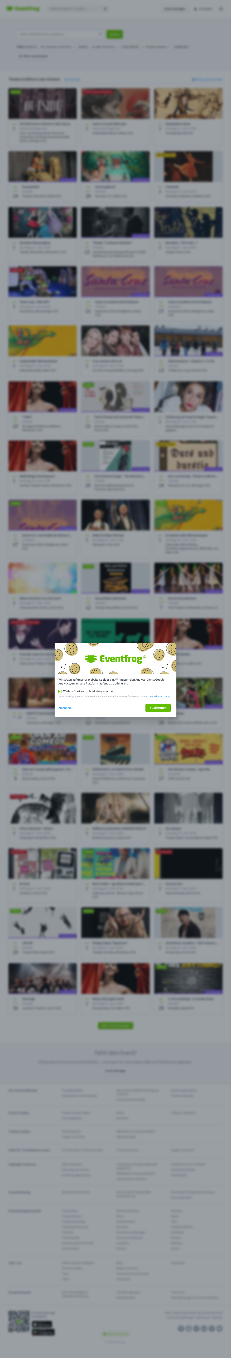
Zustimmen (158, 707)
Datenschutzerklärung (159, 696)
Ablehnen (64, 708)
